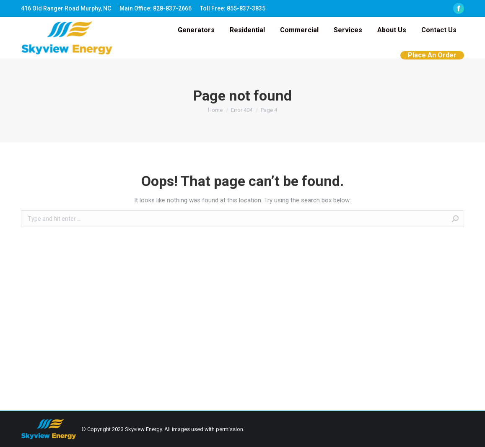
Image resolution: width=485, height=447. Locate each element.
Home (215, 110)
